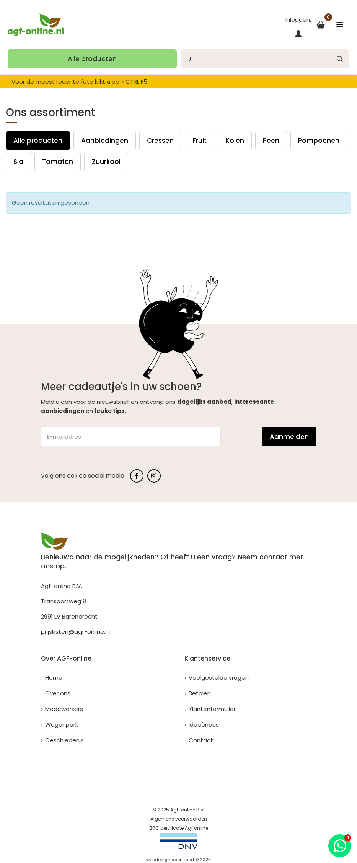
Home (53, 678)
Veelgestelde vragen (219, 678)
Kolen (234, 140)
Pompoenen (318, 140)
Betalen (200, 693)
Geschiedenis (64, 740)
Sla (18, 161)
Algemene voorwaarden (178, 819)
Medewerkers (64, 709)
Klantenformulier (212, 709)
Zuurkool (106, 161)
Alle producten (92, 58)
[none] (339, 58)
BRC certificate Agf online (178, 828)
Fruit (199, 140)
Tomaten (57, 161)
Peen (271, 140)
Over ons (57, 693)
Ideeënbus (204, 725)
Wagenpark (61, 725)
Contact (201, 740)
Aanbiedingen (104, 140)
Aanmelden (289, 436)
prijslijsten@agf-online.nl (75, 632)
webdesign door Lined (170, 860)
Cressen (160, 140)
